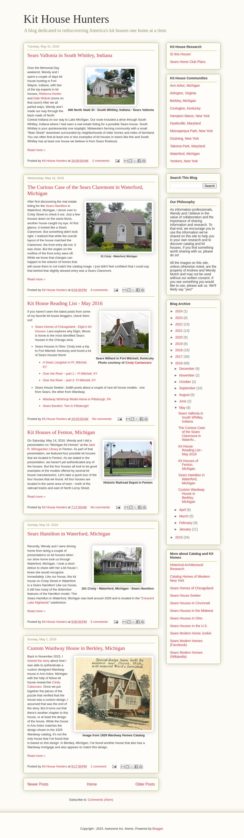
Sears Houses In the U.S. (189, 626)
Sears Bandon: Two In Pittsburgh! (66, 406)
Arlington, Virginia (183, 93)
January (185, 529)
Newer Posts (37, 784)
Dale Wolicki (41, 98)
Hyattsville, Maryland (185, 123)
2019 (179, 344)
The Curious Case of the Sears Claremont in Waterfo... (191, 434)
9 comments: (100, 290)
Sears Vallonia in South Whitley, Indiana (69, 55)
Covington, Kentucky (185, 108)
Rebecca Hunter (50, 93)
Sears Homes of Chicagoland (191, 588)
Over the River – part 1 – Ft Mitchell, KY (70, 373)
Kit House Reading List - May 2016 (65, 303)
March (184, 516)
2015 (179, 537)
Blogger (157, 828)
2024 (179, 311)
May (182, 407)
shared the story (38, 660)
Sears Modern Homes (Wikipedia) (186, 654)
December (187, 369)
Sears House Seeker (185, 595)
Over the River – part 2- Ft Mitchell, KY (69, 380)
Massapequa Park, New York (191, 131)
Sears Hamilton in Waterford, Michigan (68, 534)
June (183, 401)
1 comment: (99, 766)
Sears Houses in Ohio (186, 618)
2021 (179, 331)
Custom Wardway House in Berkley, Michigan (76, 648)
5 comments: (100, 622)
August (184, 395)
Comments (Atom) (100, 799)
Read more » (36, 150)
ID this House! (180, 54)
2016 (179, 363)
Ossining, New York (184, 138)
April (183, 510)
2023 (179, 318)
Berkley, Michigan (183, 101)
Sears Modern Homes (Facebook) (186, 643)
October (185, 382)
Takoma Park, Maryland (187, 146)
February (186, 523)
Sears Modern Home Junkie (190, 633)
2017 (179, 356)
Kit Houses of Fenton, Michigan (61, 432)
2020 (179, 337)
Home (92, 784)
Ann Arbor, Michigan (185, 85)
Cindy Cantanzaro (138, 362)
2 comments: (101, 160)
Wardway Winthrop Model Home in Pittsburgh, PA (77, 399)
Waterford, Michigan (185, 154)
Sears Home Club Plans (187, 62)
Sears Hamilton (56, 206)
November (187, 375)
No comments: (102, 419)
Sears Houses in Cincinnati (190, 603)
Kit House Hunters (66, 19)
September (187, 388)
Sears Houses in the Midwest (191, 611)
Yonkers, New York (184, 161)
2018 (179, 350)
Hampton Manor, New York (190, 116)
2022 (179, 324)
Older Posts (145, 784)
